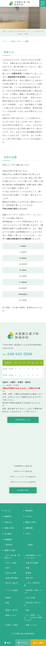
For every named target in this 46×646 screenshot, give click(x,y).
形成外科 (9, 545)
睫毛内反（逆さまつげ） (33, 604)
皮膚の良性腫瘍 (32, 563)
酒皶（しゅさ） (32, 625)
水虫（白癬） (31, 598)
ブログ (28, 533)
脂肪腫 (28, 573)
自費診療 (29, 528)
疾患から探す (31, 522)
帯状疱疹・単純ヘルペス (33, 591)
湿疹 (27, 610)
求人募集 (38, 642)
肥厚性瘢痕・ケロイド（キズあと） (33, 556)
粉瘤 (27, 568)
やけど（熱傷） (12, 563)
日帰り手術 (9, 528)
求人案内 (8, 533)
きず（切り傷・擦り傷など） (12, 556)
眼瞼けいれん (11, 615)
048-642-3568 (19, 354)
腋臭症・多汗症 (12, 610)
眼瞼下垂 (29, 578)
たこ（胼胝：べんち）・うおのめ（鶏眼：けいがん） (33, 617)
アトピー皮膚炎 (12, 590)
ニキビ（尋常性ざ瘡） (32, 584)
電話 (8, 642)
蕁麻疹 (8, 598)
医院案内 (29, 510)
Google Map (22, 490)
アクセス (23, 642)
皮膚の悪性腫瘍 (12, 578)
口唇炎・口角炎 (12, 625)
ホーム (7, 510)
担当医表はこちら (23, 420)
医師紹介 (8, 516)
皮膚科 (30, 545)
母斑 (7, 568)
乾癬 (7, 603)
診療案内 (8, 539)
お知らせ (8, 522)
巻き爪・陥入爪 (12, 583)
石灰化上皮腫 (11, 573)
